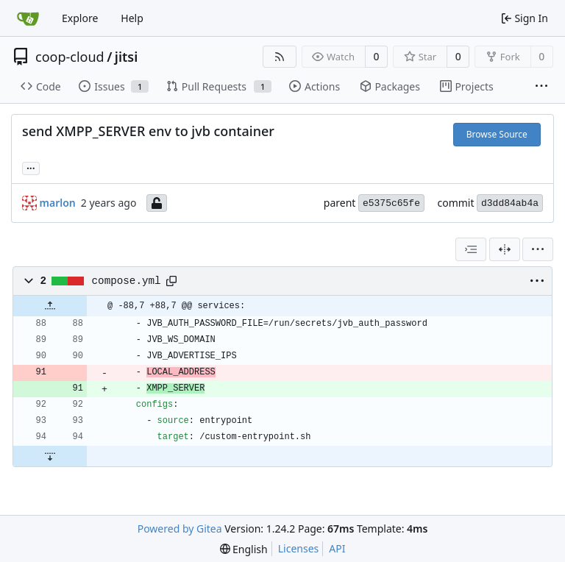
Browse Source (496, 134)
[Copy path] (171, 281)
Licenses (298, 548)
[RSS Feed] (279, 57)
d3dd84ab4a (510, 203)
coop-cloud (69, 56)
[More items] (541, 87)
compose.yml (126, 281)
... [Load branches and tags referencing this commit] (30, 167)
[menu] (537, 249)
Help (132, 18)
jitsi (126, 56)
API (337, 548)
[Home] (28, 18)
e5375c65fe (391, 203)
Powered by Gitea (180, 529)
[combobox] (470, 249)
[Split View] (504, 249)
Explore (80, 18)
